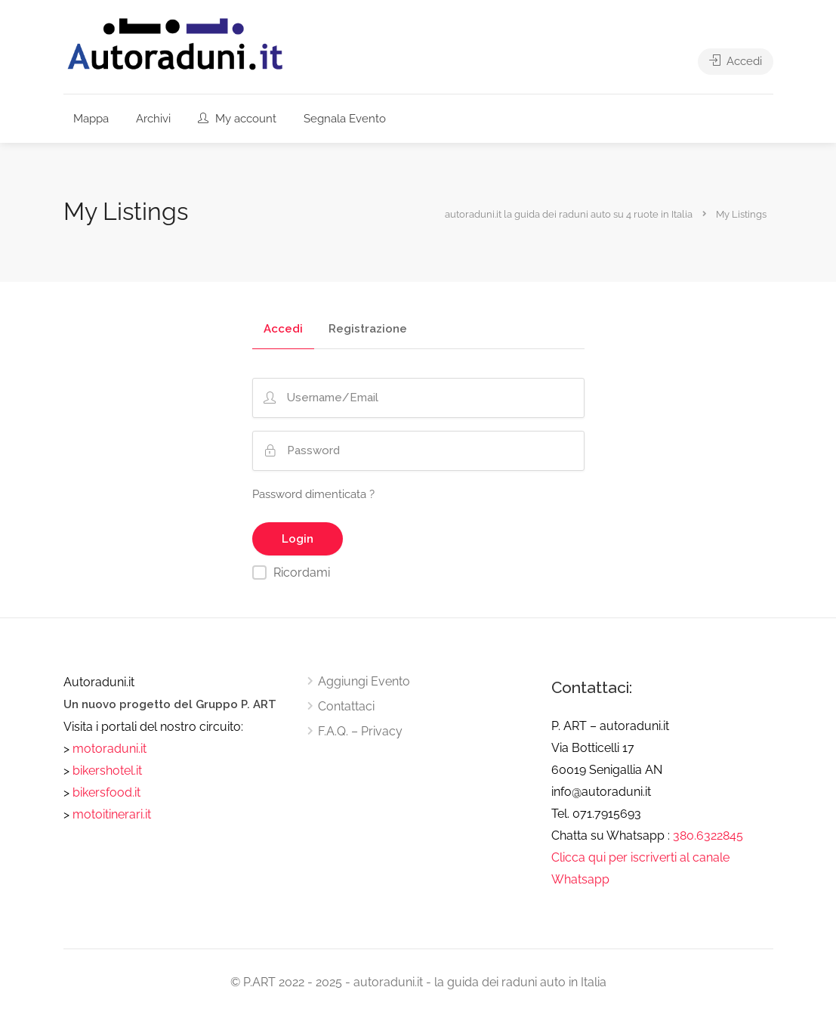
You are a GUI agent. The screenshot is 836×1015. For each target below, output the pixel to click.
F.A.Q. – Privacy (360, 731)
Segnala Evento (345, 118)
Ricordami (301, 572)
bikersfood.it (106, 792)
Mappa (91, 118)
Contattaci (346, 706)
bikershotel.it (107, 770)
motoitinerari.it (110, 814)
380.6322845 (708, 835)
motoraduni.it (108, 748)
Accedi (735, 61)
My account (237, 118)
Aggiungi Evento (364, 681)
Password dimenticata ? (313, 494)
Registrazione (368, 329)
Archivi (153, 118)
